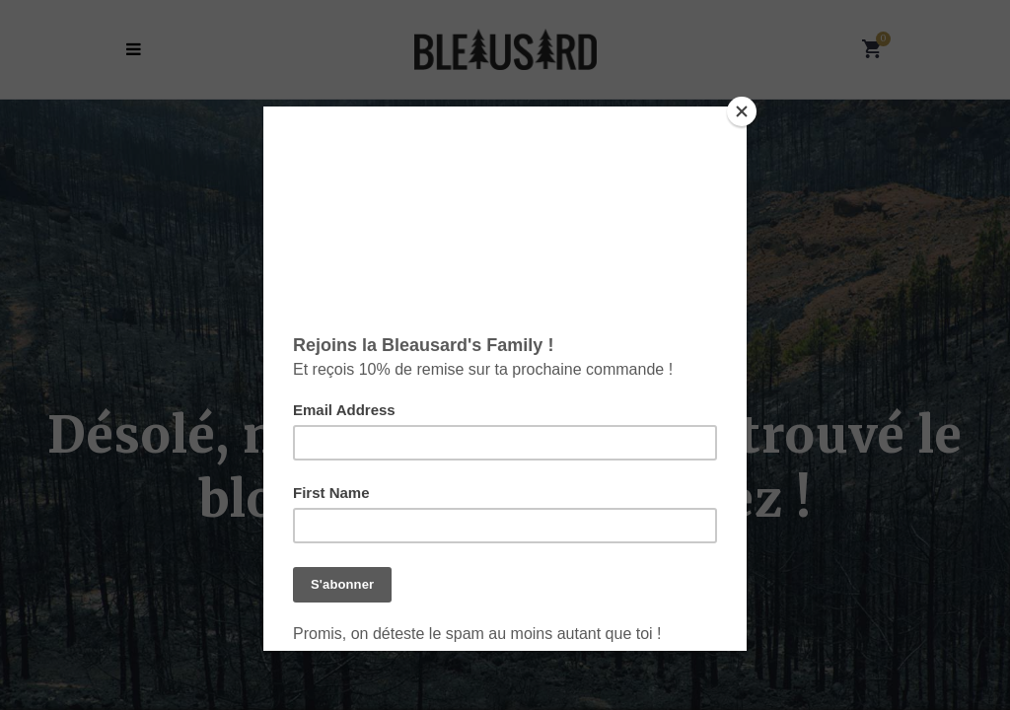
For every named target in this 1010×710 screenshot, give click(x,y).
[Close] (742, 111)
